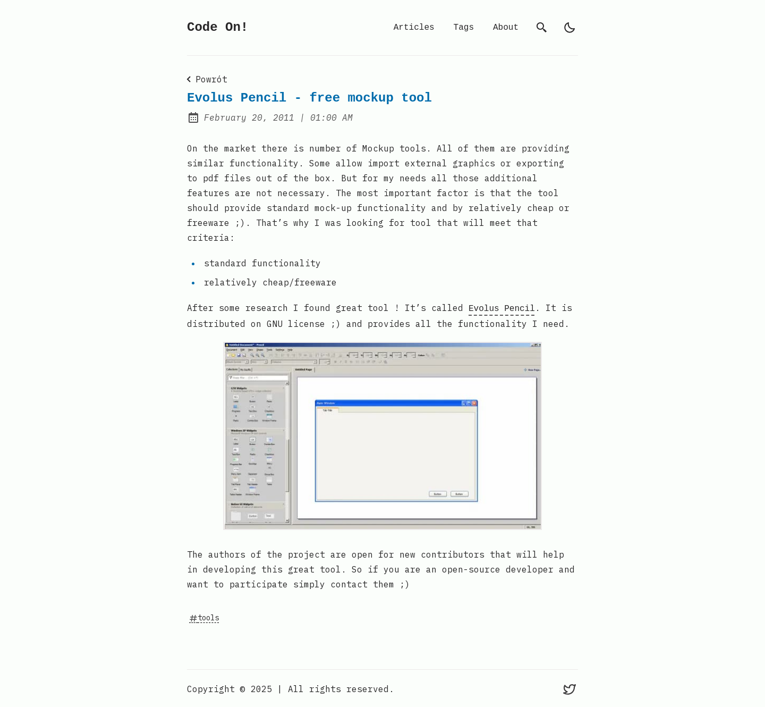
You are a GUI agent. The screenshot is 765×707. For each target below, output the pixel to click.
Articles (414, 27)
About (505, 27)
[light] (569, 27)
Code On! (217, 27)
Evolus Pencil (502, 308)
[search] (541, 27)
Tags (464, 27)
